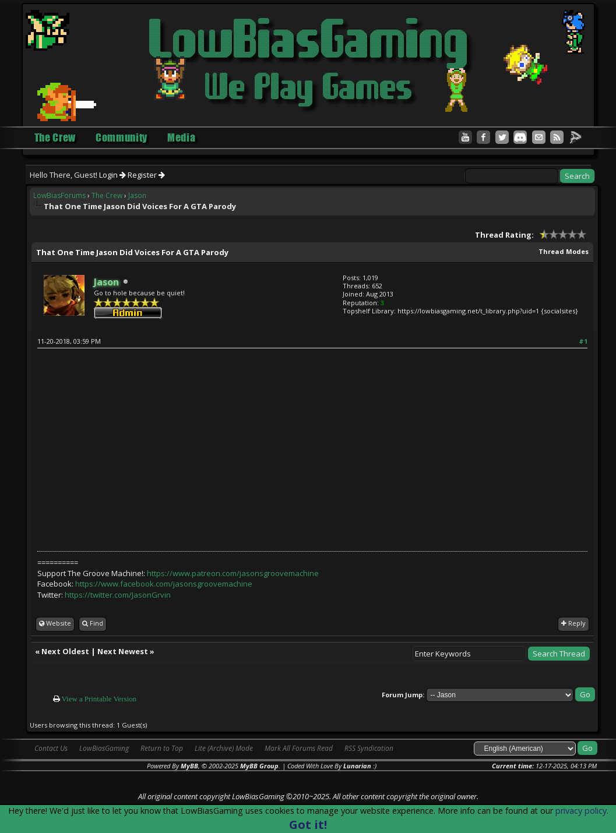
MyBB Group (259, 765)
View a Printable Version (99, 699)
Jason (137, 195)
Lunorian (357, 765)
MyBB (189, 765)
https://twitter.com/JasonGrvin (118, 595)
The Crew (106, 195)
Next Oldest (65, 651)
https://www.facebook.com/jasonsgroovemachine (163, 583)
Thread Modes (563, 251)
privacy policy (581, 810)
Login (112, 175)
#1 (583, 341)
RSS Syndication (368, 748)
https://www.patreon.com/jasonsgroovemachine (233, 573)
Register (146, 175)
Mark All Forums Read (299, 748)
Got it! (308, 824)
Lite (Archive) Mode (224, 748)
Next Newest (122, 651)
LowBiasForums (59, 195)
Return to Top (161, 748)
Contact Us (51, 748)
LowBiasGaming (104, 748)
